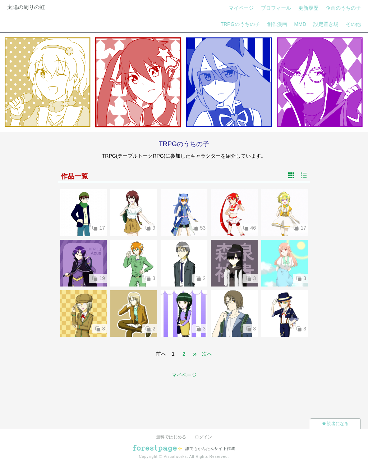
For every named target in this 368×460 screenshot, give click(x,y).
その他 (353, 24)
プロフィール (276, 8)
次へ (207, 354)
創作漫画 (277, 24)
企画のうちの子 (343, 8)
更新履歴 (308, 8)
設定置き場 (326, 24)
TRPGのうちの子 (240, 24)
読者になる (335, 423)
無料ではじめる (171, 436)
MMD (300, 24)
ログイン (203, 436)
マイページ (241, 8)
